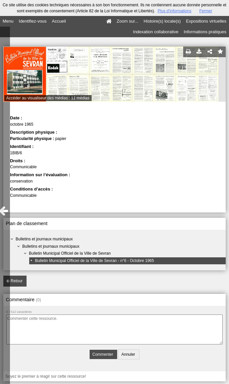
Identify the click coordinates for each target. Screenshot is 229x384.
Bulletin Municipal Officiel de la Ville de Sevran (70, 253)
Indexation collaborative (156, 31)
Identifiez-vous (33, 21)
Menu (8, 21)
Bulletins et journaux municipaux (44, 239)
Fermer (205, 11)
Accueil (59, 21)
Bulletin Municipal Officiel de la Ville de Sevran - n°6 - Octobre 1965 (94, 260)
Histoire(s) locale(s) (162, 21)
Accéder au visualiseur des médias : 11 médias (48, 98)
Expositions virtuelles (206, 21)
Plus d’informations (174, 11)
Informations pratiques (205, 31)
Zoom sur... (127, 21)
